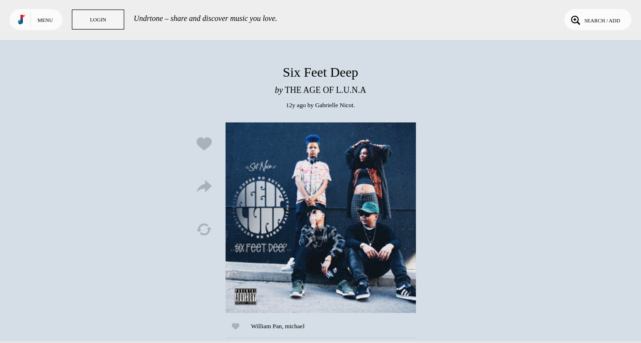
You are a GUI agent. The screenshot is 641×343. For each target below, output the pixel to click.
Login (98, 19)
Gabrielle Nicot (334, 105)
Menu (45, 20)
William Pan (266, 326)
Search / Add (594, 19)
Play (321, 218)
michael (295, 326)
